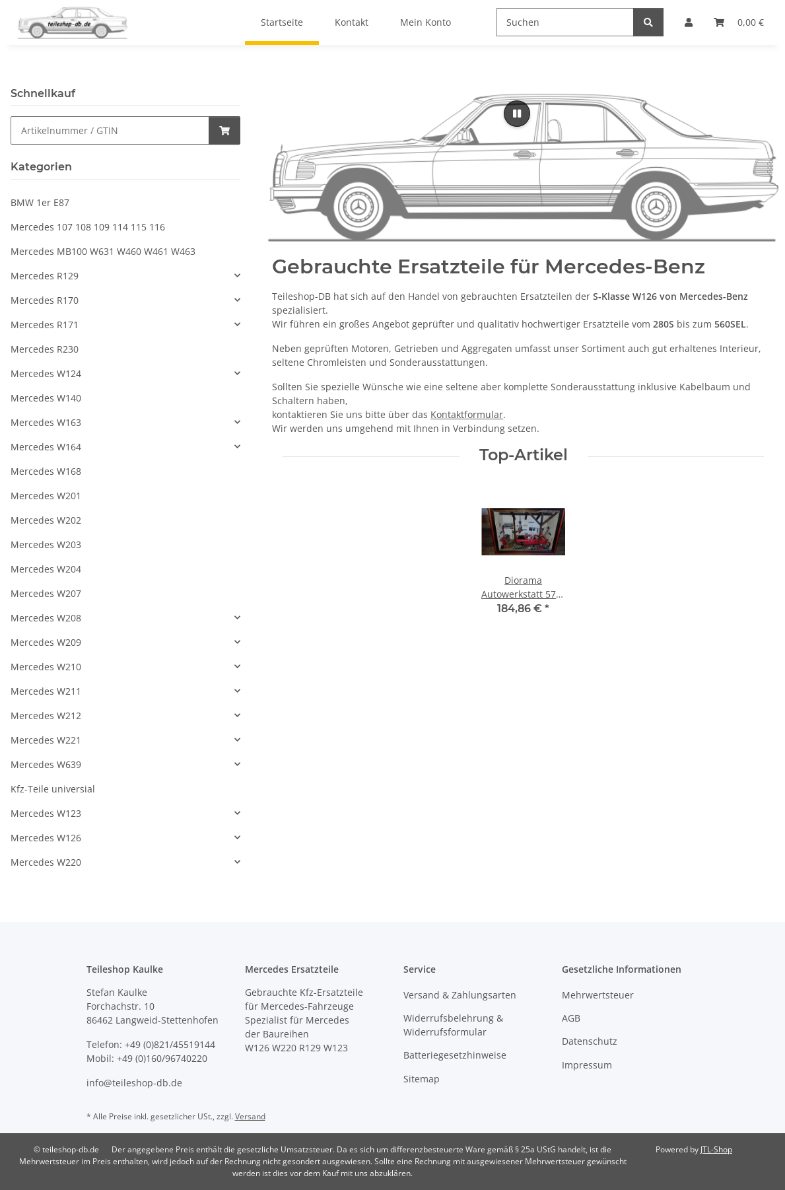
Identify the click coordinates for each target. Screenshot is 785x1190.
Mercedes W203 (46, 544)
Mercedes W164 (46, 446)
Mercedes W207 (46, 593)
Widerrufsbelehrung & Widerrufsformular (453, 1025)
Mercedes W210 (46, 666)
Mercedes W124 (46, 373)
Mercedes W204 (46, 569)
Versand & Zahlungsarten (459, 995)
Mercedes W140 (46, 398)
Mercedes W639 (46, 764)
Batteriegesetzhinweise (454, 1055)
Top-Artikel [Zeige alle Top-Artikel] (523, 455)
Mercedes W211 (46, 691)
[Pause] (517, 113)
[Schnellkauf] (110, 130)
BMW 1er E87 (40, 202)
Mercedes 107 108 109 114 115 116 (88, 227)
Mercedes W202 (46, 520)
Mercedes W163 (46, 422)
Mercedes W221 (46, 740)
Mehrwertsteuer (598, 995)
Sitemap (421, 1078)
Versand (250, 1116)
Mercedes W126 (46, 837)
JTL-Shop (716, 1149)
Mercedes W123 (46, 813)
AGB (571, 1018)
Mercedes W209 (46, 642)
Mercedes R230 (45, 349)
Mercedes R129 (45, 275)
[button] (125, 275)
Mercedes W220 (46, 862)
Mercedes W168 (46, 471)
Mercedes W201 (46, 495)
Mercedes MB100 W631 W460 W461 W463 (103, 251)
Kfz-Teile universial (53, 789)
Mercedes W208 (46, 618)
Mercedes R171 (45, 324)
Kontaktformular (466, 414)
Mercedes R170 (45, 300)
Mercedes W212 (46, 715)
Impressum (587, 1065)
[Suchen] (565, 22)
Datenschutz (589, 1041)
